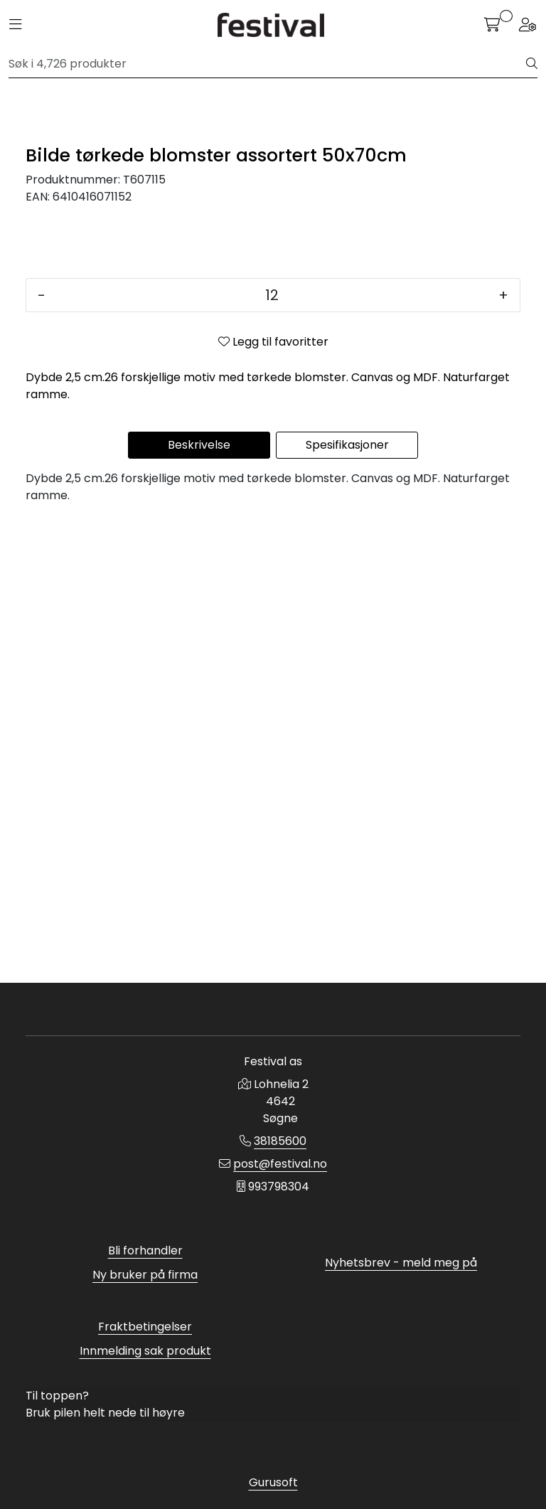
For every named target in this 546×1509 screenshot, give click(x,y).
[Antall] (272, 757)
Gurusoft (273, 1482)
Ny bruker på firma (145, 1275)
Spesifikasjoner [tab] (347, 906)
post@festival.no (280, 1164)
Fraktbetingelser (145, 1326)
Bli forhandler (145, 1250)
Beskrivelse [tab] (199, 906)
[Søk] (268, 64)
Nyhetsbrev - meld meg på (401, 1262)
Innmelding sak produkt (145, 1351)
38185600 (280, 1141)
